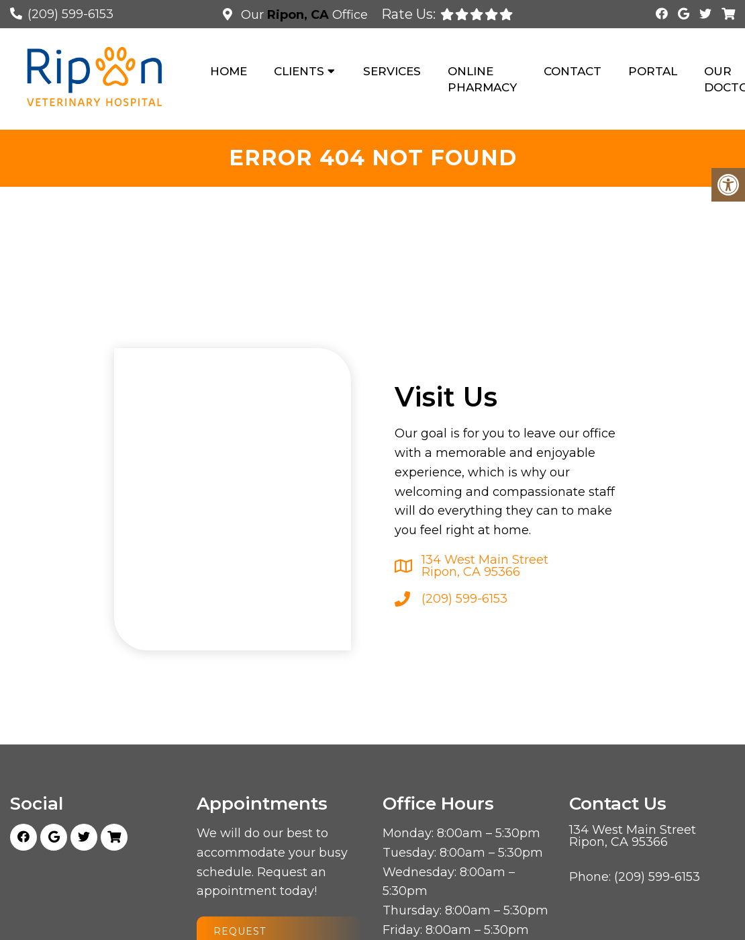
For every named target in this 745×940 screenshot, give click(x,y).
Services (392, 71)
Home (228, 71)
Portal (652, 71)
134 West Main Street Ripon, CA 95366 (484, 566)
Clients (299, 71)
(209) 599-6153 (70, 14)
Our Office (303, 14)
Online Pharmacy (482, 79)
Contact (572, 71)
